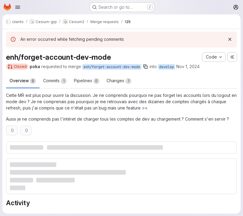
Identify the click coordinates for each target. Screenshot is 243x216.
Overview (23, 81)
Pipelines (86, 81)
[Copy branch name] (145, 66)
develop (166, 66)
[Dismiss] (229, 39)
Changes (119, 81)
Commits (55, 81)
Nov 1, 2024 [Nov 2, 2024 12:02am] (188, 66)
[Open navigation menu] (17, 7)
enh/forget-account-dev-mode (111, 66)
